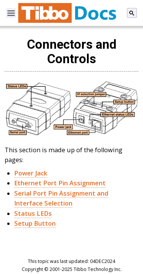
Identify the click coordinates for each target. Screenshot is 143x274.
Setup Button (35, 223)
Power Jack (30, 173)
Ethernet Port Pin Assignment (60, 183)
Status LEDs (33, 213)
